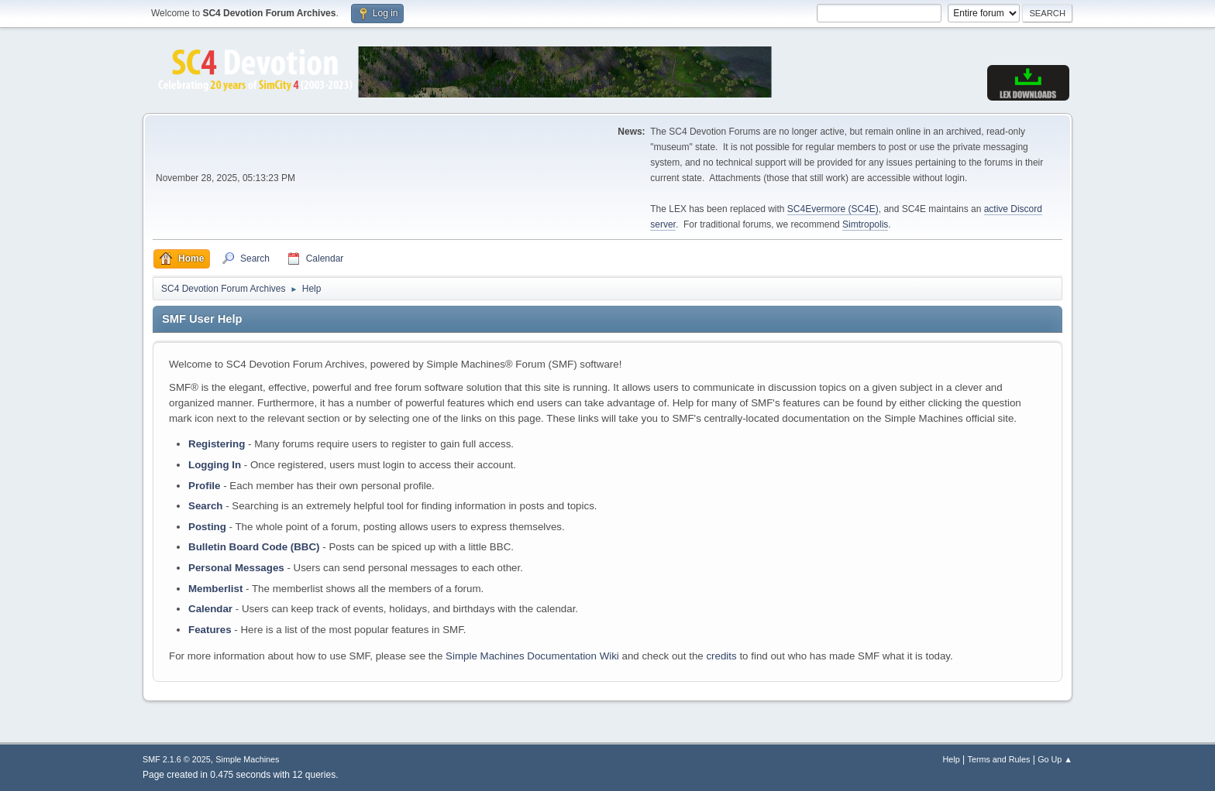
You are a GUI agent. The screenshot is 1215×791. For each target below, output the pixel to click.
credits (721, 656)
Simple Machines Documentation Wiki (532, 656)
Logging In (214, 465)
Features (210, 629)
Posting (207, 526)
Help (951, 759)
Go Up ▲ (1055, 759)
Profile (204, 485)
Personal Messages (236, 568)
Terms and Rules (999, 759)
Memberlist (215, 588)
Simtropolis (865, 224)
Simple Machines (247, 759)
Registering (216, 444)
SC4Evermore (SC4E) (833, 209)
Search (205, 506)
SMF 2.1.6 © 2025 (177, 759)
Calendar (210, 609)
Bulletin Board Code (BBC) (254, 547)
